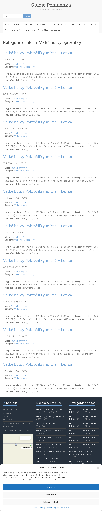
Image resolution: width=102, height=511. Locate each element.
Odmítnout (51, 495)
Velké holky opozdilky (24, 67)
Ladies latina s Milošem (46, 438)
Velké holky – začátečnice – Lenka (50, 430)
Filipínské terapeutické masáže (51, 24)
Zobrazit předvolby (51, 502)
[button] (98, 467)
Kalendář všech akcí (23, 24)
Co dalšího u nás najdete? (50, 30)
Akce (7, 24)
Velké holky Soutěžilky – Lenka (48, 416)
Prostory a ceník (12, 30)
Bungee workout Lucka (45, 423)
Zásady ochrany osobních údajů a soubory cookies (51, 508)
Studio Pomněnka (51, 5)
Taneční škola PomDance (82, 24)
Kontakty (29, 30)
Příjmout (51, 487)
